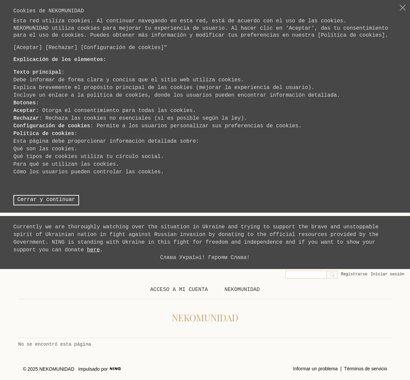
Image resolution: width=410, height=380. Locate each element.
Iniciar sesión (387, 274)
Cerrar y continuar (46, 200)
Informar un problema (315, 368)
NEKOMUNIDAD (205, 317)
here (93, 250)
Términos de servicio (365, 368)
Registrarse (354, 274)
